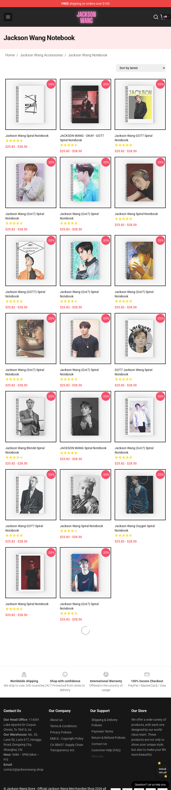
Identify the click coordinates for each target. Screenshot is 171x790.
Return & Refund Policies (108, 727)
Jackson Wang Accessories (41, 55)
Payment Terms (102, 720)
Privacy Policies (60, 721)
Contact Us (99, 733)
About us (56, 709)
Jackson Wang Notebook (87, 55)
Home (10, 55)
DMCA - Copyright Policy (66, 728)
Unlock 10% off (163, 771)
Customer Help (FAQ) (106, 739)
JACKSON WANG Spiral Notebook (83, 448)
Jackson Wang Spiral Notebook (27, 135)
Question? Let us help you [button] (150, 784)
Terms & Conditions (63, 715)
